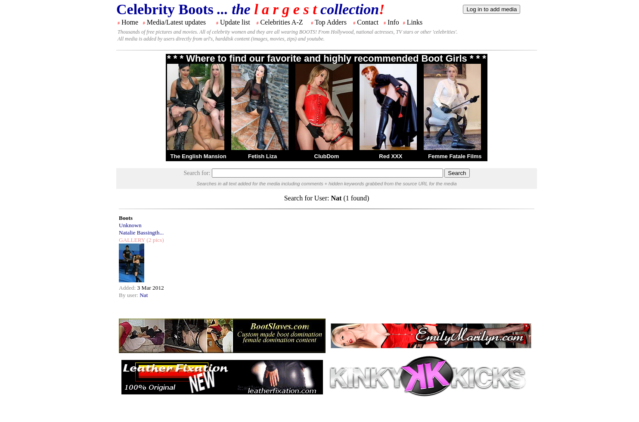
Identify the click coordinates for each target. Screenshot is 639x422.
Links (414, 22)
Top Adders (331, 22)
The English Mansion (198, 156)
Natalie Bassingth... (141, 232)
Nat (144, 295)
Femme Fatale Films (454, 156)
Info (393, 22)
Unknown (130, 225)
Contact (367, 22)
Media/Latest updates (176, 22)
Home (129, 22)
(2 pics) (154, 240)
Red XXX (390, 156)
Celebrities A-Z (281, 22)
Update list (235, 22)
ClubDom (326, 156)
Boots (126, 218)
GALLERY (132, 240)
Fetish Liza (262, 156)
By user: (129, 295)
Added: (128, 287)
